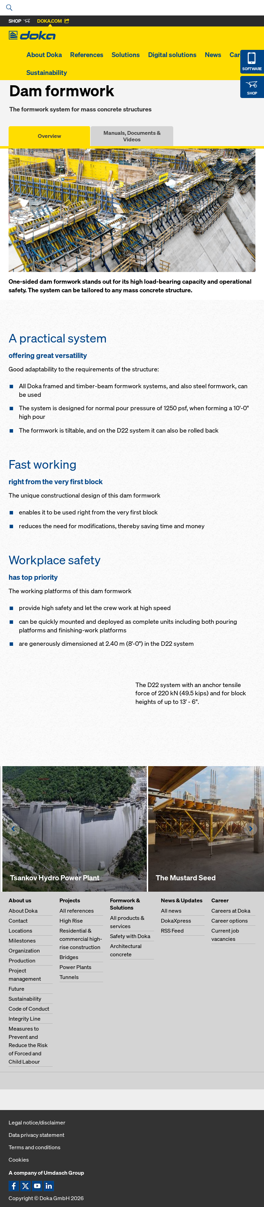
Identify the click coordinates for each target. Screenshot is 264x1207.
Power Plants (75, 967)
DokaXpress (176, 920)
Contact (18, 920)
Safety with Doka (130, 936)
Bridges (68, 957)
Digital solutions (172, 54)
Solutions (126, 54)
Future (16, 988)
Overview (49, 136)
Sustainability (46, 72)
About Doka (44, 54)
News (213, 54)
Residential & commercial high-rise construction (80, 939)
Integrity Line (25, 1018)
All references (76, 910)
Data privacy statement (36, 1135)
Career (239, 54)
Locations (20, 930)
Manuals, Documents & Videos (132, 136)
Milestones (22, 940)
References (86, 54)
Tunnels (69, 977)
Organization (24, 950)
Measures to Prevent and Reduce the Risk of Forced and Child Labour (28, 1045)
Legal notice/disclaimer (37, 1122)
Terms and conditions (34, 1147)
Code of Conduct (29, 1008)
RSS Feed (172, 930)
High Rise (71, 920)
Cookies (19, 1159)
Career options (229, 920)
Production (22, 960)
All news (171, 910)
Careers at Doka (230, 910)
